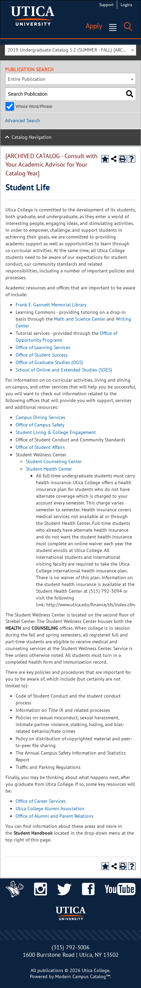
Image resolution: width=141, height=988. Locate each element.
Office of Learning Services (43, 347)
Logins (126, 4)
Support (106, 4)
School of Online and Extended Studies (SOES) (64, 370)
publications (50, 970)
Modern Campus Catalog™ (82, 976)
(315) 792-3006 (70, 947)
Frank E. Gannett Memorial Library (51, 305)
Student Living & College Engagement (56, 432)
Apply (94, 26)
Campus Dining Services (40, 417)
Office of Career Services (41, 801)
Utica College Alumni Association (50, 808)
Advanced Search (22, 120)
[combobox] (70, 50)
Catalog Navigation (32, 137)
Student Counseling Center (54, 461)
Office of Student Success (42, 355)
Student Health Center (49, 469)
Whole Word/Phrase (34, 106)
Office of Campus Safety (40, 425)
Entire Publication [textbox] (27, 79)
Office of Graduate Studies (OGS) (49, 362)
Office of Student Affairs (40, 447)
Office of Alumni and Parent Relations (54, 816)
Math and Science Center (79, 319)
